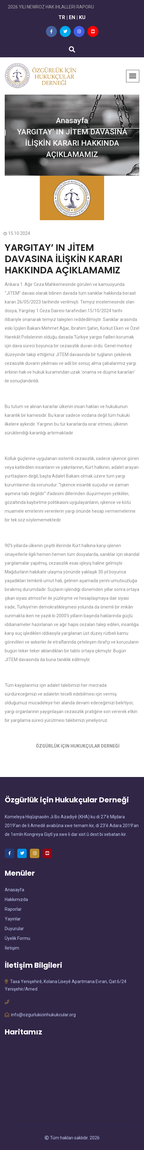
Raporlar (13, 909)
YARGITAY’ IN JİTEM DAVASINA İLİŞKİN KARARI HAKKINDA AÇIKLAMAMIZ (63, 259)
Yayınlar (13, 918)
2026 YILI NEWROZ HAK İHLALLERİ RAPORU (51, 6)
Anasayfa (72, 120)
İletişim (12, 948)
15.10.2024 (17, 233)
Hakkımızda (16, 899)
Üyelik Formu (17, 938)
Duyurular (14, 928)
